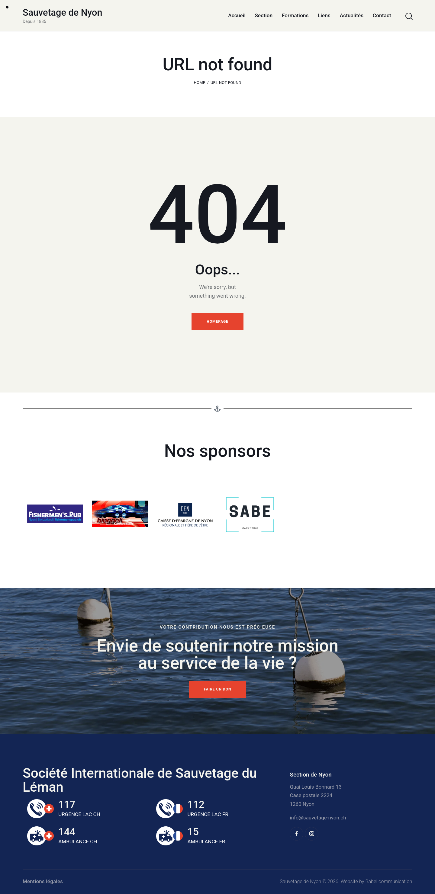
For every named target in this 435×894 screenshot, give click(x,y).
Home (199, 82)
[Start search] (408, 16)
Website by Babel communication (376, 881)
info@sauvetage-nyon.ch (318, 818)
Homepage (217, 321)
